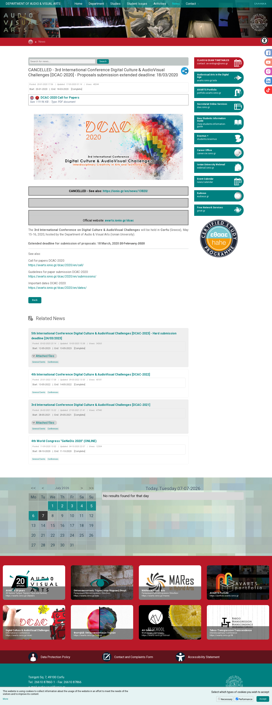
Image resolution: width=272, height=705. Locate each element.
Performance (245, 699)
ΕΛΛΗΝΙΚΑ (260, 3)
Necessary (226, 699)
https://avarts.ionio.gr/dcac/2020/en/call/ (56, 265)
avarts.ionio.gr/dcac (119, 220)
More (5, 699)
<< (33, 488)
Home (78, 3)
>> (91, 488)
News (176, 3)
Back (35, 300)
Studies (115, 3)
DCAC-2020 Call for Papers (54, 97)
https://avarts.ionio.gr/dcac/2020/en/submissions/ (62, 276)
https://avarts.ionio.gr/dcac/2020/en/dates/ (57, 288)
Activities (160, 3)
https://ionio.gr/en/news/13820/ (125, 191)
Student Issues (137, 3)
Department (96, 3)
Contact (191, 3)
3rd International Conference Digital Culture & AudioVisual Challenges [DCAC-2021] (90, 405)
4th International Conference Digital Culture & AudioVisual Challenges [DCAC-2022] (90, 374)
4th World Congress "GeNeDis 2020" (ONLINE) (64, 441)
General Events (38, 362)
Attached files (45, 356)
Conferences (53, 362)
